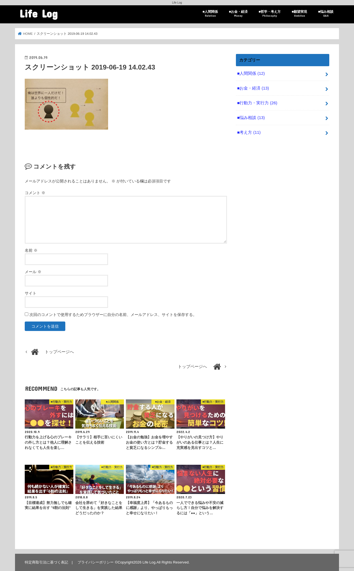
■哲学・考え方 (270, 14)
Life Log (38, 13)
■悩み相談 (325, 14)
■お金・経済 (238, 14)
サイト (30, 293)
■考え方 (248, 132)
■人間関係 (210, 14)
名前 (31, 250)
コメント (35, 193)
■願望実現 (299, 14)
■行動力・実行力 (257, 103)
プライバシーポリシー (96, 562)
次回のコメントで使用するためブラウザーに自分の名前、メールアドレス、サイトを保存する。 (113, 314)
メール (33, 272)
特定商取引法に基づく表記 (46, 562)
